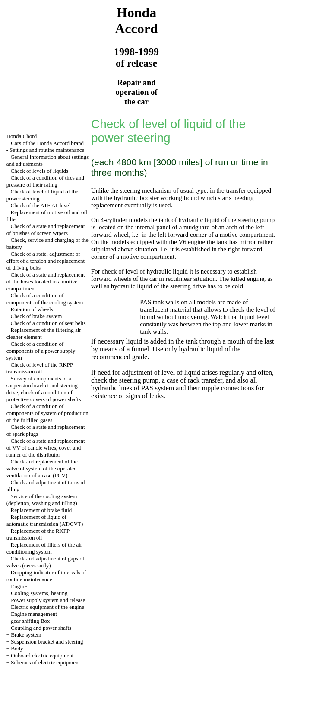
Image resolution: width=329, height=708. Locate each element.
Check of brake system (36, 316)
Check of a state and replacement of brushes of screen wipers (45, 229)
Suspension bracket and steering (47, 641)
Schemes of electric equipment (45, 662)
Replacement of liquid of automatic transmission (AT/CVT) (44, 520)
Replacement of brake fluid (41, 510)
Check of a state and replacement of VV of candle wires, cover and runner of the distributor (45, 448)
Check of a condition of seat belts (47, 323)
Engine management (34, 614)
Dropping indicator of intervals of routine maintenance (46, 575)
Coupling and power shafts (41, 627)
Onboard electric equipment (42, 655)
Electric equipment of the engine (47, 607)
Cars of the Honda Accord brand (47, 143)
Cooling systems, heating (39, 593)
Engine (19, 586)
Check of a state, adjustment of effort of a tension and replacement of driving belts (45, 261)
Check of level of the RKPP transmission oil (39, 368)
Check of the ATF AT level (40, 205)
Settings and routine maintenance (46, 150)
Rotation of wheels (31, 309)
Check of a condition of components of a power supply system (41, 351)
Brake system (26, 634)
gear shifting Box (30, 621)
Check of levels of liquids (39, 170)
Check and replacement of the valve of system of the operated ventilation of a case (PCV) (42, 468)
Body (17, 648)
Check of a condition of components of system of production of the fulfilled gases (47, 413)
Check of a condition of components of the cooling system (44, 299)
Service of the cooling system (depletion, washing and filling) (41, 499)
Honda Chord (21, 136)
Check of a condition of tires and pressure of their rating (45, 181)
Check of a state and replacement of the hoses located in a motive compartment (45, 281)
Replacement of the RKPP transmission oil (38, 534)
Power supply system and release (48, 600)
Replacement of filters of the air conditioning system (44, 548)
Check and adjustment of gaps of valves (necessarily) (45, 562)
